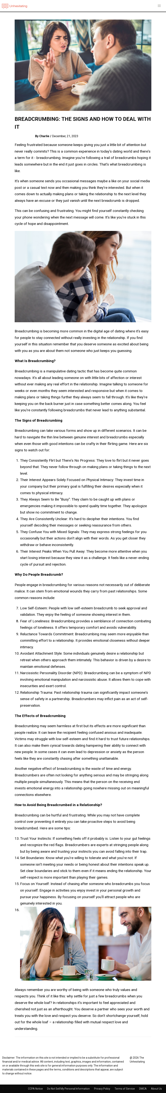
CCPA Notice (35, 1088)
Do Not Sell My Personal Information (68, 1088)
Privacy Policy (102, 1088)
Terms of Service (125, 1088)
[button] (159, 6)
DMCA (143, 1088)
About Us (156, 1088)
